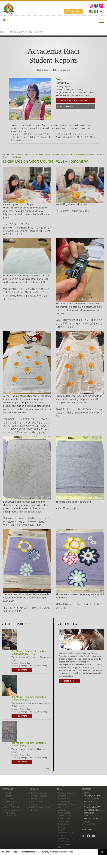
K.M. (29, 663)
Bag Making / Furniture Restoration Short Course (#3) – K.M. (29, 652)
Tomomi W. (100, 154)
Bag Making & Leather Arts (26, 666)
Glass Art (61, 830)
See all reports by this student (73, 101)
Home (4, 32)
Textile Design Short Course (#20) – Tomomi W (45, 161)
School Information (13, 810)
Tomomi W (69, 154)
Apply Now (75, 11)
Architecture (63, 810)
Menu (5, 20)
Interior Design (64, 813)
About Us (8, 793)
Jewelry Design (64, 801)
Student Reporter (52, 154)
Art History (62, 796)
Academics (9, 799)
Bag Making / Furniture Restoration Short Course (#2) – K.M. (29, 698)
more (47, 768)
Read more (22, 670)
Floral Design (63, 841)
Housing (8, 804)
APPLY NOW (10, 813)
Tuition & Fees (11, 801)
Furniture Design (65, 816)
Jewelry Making (64, 799)
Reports (27, 154)
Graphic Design (64, 818)
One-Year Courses (39, 793)
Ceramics (62, 827)
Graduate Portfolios (13, 807)
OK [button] (102, 852)
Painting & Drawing (66, 793)
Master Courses (38, 799)
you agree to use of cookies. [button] (61, 852)
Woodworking (42, 666)
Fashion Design (64, 821)
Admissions (9, 796)
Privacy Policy (90, 824)
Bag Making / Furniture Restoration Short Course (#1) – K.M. (29, 744)
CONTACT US (11, 816)
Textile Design (66, 106)
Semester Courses (39, 796)
